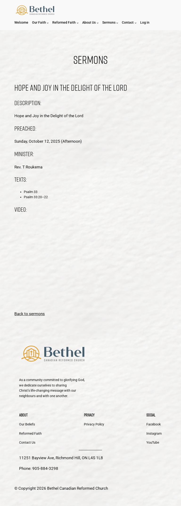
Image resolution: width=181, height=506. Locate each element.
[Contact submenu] (136, 23)
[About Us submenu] (98, 23)
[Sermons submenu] (117, 23)
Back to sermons (29, 313)
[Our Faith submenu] (48, 23)
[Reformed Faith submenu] (78, 23)
